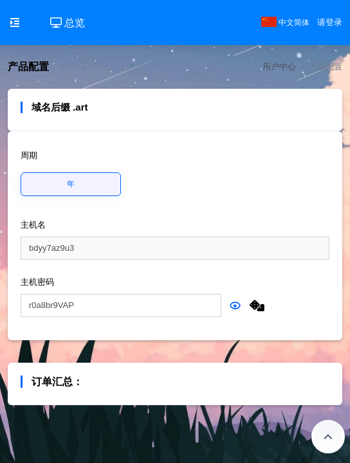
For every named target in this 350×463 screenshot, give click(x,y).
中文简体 (285, 22)
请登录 (329, 22)
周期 (29, 155)
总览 (67, 22)
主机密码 (37, 282)
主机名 (33, 225)
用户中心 (279, 66)
